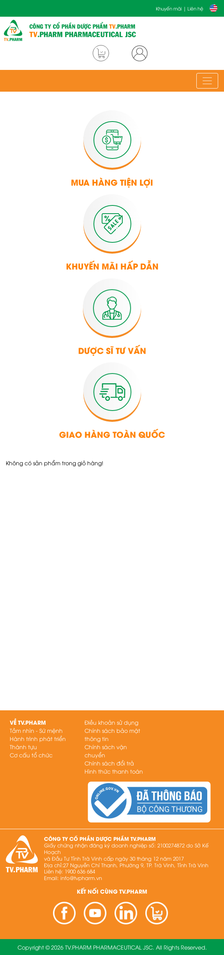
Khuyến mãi (169, 8)
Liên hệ (195, 8)
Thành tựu (23, 746)
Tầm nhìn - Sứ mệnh (36, 730)
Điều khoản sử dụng (111, 722)
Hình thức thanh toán (114, 771)
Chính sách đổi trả (109, 763)
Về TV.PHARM (28, 722)
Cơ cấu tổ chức (31, 754)
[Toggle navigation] (207, 81)
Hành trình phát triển (38, 738)
